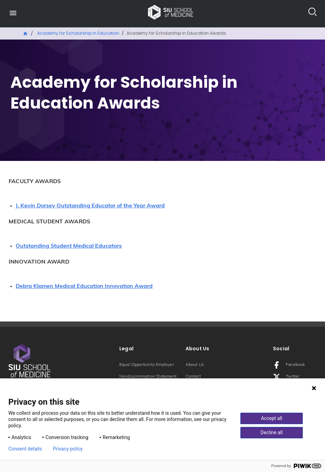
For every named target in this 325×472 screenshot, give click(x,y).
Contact (193, 377)
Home (26, 33)
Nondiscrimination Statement (148, 377)
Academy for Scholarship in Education (78, 33)
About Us (195, 365)
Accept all (271, 418)
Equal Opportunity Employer (146, 365)
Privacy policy (68, 449)
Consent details (25, 449)
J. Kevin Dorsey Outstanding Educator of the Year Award (90, 206)
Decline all (271, 432)
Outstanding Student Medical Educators (69, 246)
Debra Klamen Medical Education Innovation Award (84, 286)
